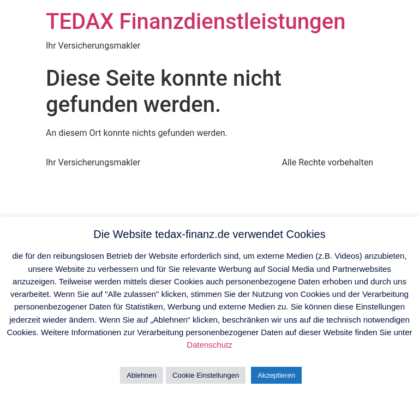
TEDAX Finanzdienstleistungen (195, 21)
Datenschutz (209, 344)
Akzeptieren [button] (276, 375)
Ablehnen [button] (142, 375)
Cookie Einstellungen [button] (205, 375)
